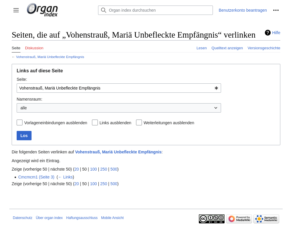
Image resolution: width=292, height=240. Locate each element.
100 (93, 169)
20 (76, 169)
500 (113, 169)
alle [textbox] (23, 108)
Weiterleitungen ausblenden (169, 122)
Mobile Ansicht (112, 218)
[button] (16, 10)
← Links (65, 177)
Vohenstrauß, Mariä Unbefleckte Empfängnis (50, 57)
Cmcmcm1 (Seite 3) (36, 177)
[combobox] (119, 88)
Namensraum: (29, 99)
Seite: (22, 79)
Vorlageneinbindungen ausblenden (55, 122)
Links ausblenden (115, 122)
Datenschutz (22, 218)
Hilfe (276, 32)
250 (103, 169)
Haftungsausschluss (82, 218)
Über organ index (49, 218)
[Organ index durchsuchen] (155, 10)
